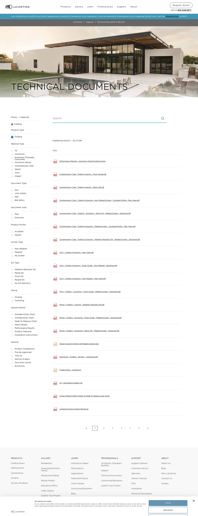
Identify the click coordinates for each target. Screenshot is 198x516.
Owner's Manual (139, 478)
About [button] (165, 458)
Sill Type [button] (15, 263)
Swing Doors (17, 473)
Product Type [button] (17, 130)
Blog (163, 468)
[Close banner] (194, 485)
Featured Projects (79, 478)
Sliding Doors (17, 468)
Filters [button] (20, 117)
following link (172, 16)
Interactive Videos (79, 463)
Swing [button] (14, 290)
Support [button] (136, 458)
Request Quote (181, 5)
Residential (46, 463)
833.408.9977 (184, 10)
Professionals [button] (109, 458)
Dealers (104, 471)
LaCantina (77, 22)
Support (121, 7)
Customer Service (139, 468)
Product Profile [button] (18, 225)
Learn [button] (74, 458)
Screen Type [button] (17, 242)
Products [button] (16, 458)
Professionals (105, 7)
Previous (86, 428)
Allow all (168, 487)
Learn (90, 7)
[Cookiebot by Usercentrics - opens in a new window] (18, 511)
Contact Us (166, 478)
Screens (15, 478)
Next (148, 428)
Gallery (79, 7)
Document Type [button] (18, 183)
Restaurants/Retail (50, 476)
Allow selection (168, 494)
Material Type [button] (17, 144)
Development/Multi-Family (51, 470)
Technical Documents (111, 476)
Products (66, 7)
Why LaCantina (168, 474)
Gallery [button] (46, 458)
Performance (77, 468)
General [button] (15, 342)
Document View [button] (19, 208)
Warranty (135, 474)
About (133, 7)
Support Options (139, 463)
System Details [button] (18, 308)
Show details (114, 511)
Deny (168, 501)
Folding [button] (16, 124)
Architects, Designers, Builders (111, 464)
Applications (77, 474)
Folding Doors (18, 463)
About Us (165, 463)
